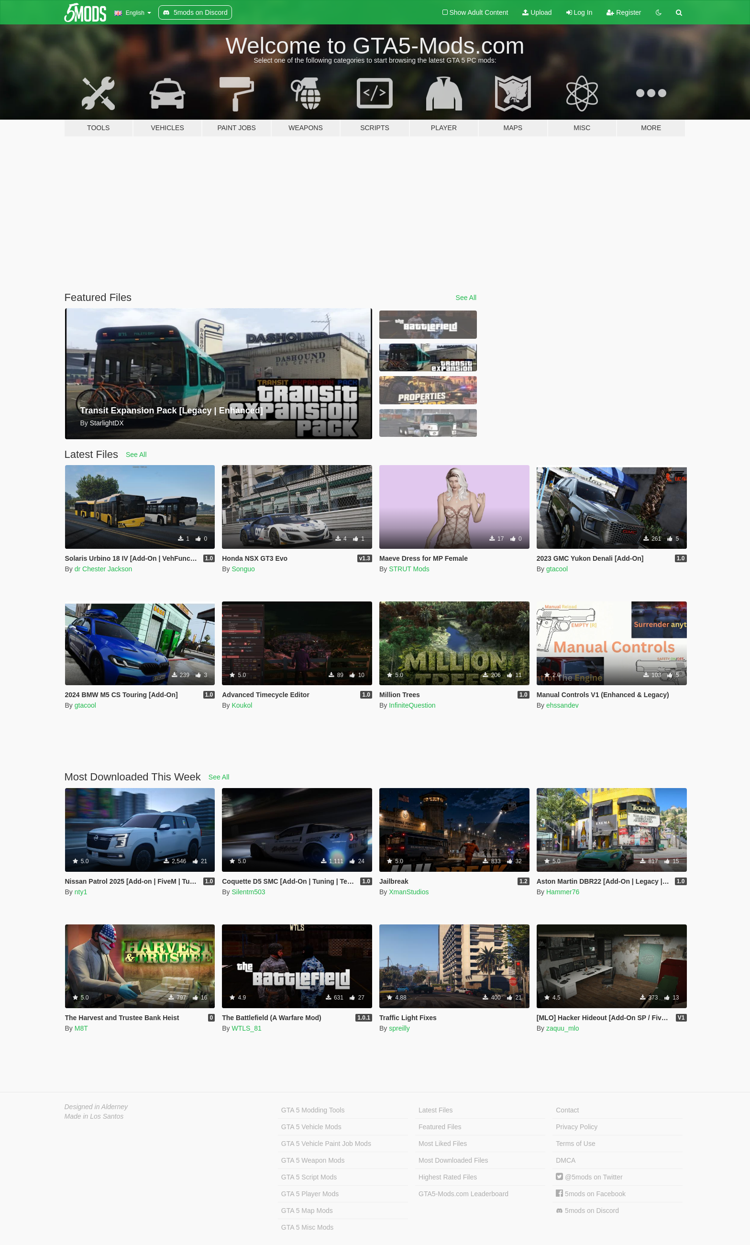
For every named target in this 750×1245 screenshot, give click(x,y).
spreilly (399, 1028)
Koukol (242, 705)
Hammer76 (562, 892)
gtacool (557, 569)
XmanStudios (409, 892)
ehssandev (562, 705)
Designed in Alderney (96, 1107)
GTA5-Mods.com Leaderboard (463, 1194)
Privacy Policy (576, 1127)
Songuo (243, 569)
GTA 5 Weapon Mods (313, 1160)
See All (466, 297)
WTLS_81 (246, 1028)
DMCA (565, 1160)
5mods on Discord (587, 1211)
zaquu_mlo (562, 1028)
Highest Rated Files (448, 1177)
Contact (567, 1110)
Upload (536, 12)
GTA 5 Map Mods (307, 1210)
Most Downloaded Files (453, 1160)
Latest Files (436, 1110)
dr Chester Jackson (103, 569)
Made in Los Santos (94, 1116)
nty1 (81, 892)
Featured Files (440, 1127)
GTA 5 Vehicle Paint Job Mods (326, 1143)
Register (624, 12)
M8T (81, 1028)
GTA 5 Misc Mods (307, 1227)
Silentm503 (248, 892)
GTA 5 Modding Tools (313, 1110)
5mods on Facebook (591, 1193)
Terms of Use (575, 1143)
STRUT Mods (409, 569)
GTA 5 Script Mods (309, 1177)
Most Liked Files (443, 1143)
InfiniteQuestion (412, 705)
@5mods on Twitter (589, 1177)
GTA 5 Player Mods (310, 1194)
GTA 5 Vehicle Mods (311, 1127)
